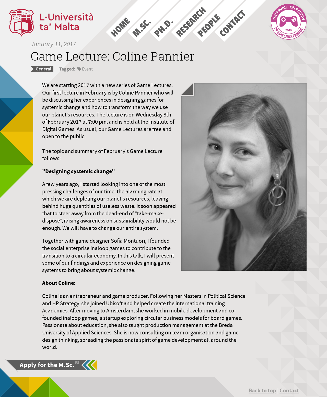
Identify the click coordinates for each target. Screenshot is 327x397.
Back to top (262, 390)
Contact (289, 390)
